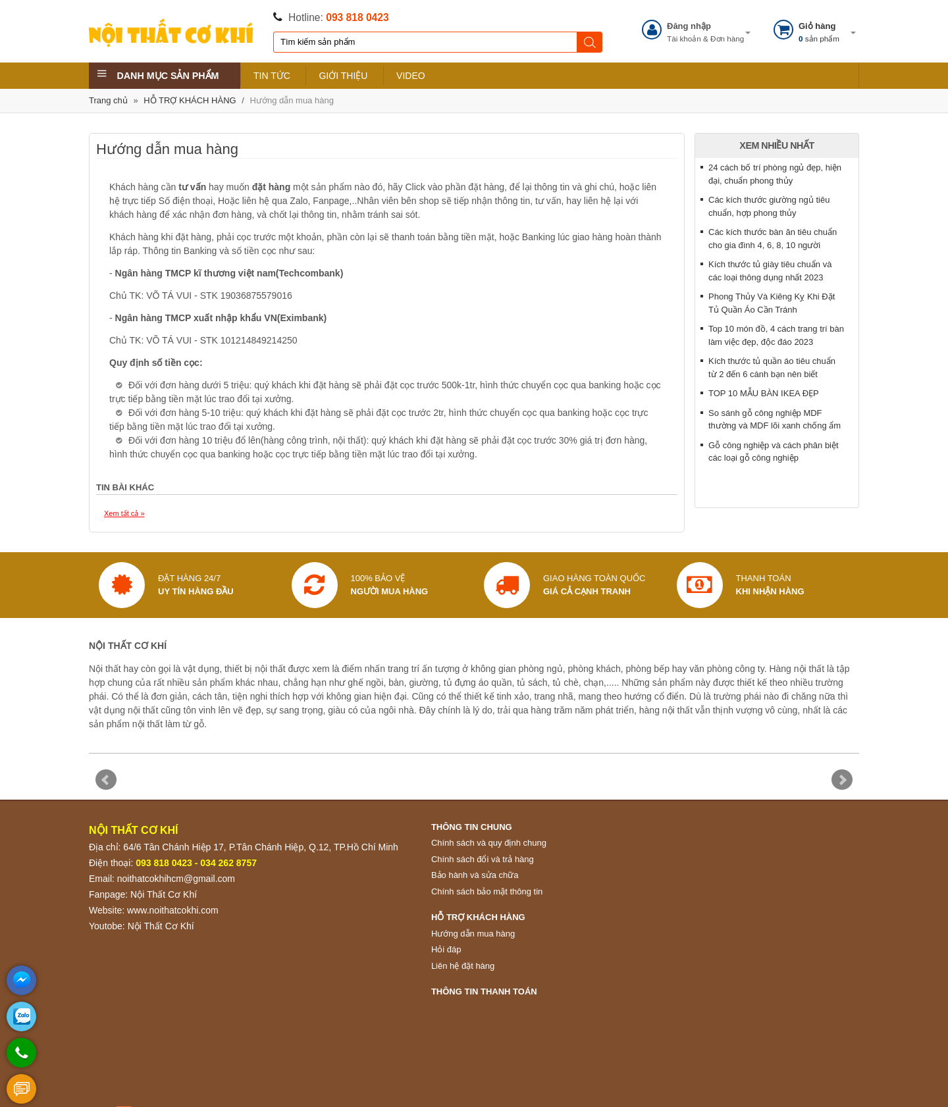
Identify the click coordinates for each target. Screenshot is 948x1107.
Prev (106, 779)
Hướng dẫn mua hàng (292, 100)
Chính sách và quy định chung (488, 843)
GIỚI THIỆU (343, 75)
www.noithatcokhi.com (173, 910)
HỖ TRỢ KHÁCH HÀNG (190, 100)
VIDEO (410, 75)
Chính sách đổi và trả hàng (482, 859)
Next (842, 779)
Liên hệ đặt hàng (462, 966)
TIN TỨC (271, 75)
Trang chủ (108, 100)
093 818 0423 (357, 17)
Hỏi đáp (446, 949)
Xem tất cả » (124, 513)
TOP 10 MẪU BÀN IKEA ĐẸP (763, 393)
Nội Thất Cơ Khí (163, 894)
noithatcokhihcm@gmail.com (176, 878)
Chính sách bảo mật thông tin (486, 891)
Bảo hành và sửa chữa (475, 875)
